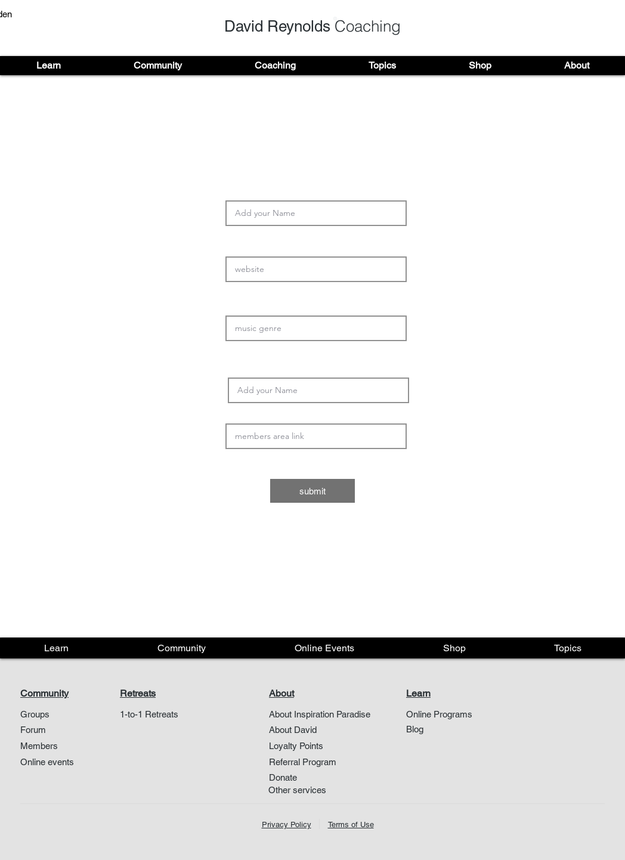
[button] (48, 65)
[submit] (312, 491)
